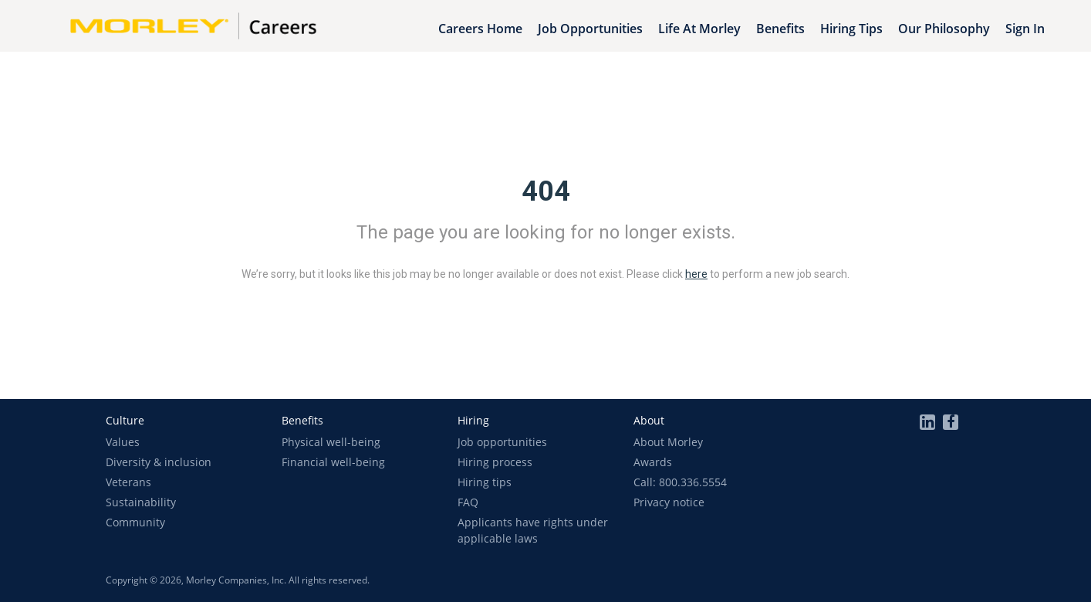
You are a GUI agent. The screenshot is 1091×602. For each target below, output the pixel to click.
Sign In (1025, 28)
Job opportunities (502, 442)
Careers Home (480, 28)
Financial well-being (333, 462)
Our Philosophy (944, 28)
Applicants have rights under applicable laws (533, 530)
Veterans (128, 482)
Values (123, 442)
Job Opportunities (590, 28)
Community (135, 522)
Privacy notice (668, 502)
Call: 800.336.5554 (680, 482)
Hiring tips (485, 482)
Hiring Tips (851, 28)
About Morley (668, 442)
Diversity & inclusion (158, 462)
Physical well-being (331, 442)
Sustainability (141, 502)
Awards (652, 462)
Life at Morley (699, 28)
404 (546, 191)
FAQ (468, 502)
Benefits (780, 28)
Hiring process (495, 462)
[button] (125, 420)
